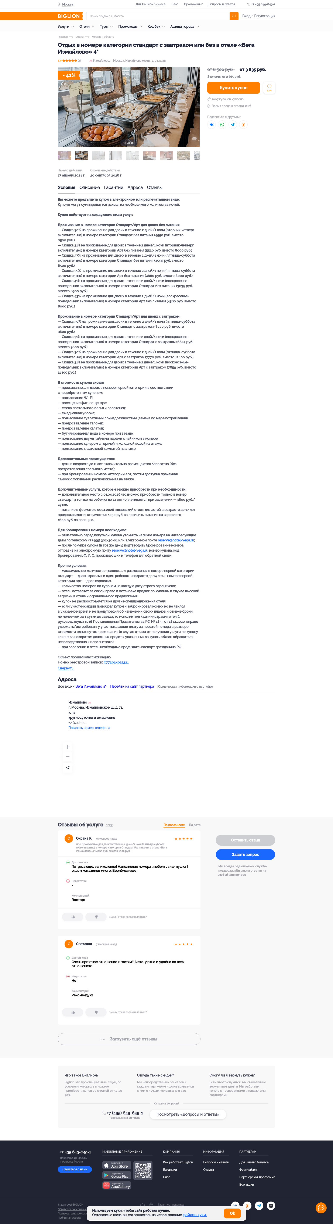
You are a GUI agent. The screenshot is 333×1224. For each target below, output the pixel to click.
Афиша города (185, 27)
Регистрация (264, 16)
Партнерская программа (257, 1177)
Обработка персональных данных (78, 1209)
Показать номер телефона (89, 728)
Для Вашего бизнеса (150, 4)
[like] (72, 917)
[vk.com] (235, 1206)
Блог (174, 4)
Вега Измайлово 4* (90, 686)
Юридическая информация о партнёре (185, 686)
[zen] (271, 1206)
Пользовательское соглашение (77, 1213)
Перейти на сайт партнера (132, 686)
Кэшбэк (157, 27)
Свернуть (65, 668)
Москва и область (99, 36)
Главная (63, 36)
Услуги (67, 27)
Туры (107, 27)
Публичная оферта (69, 1217)
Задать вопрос (245, 854)
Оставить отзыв (245, 840)
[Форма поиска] (162, 16)
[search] (234, 16)
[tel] (259, 1206)
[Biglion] (70, 16)
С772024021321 (116, 662)
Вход (246, 16)
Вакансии (170, 1169)
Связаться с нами (74, 1169)
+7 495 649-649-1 (263, 4)
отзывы (129, 1039)
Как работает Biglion (178, 1162)
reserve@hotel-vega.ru (176, 540)
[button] (64, 155)
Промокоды (131, 27)
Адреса (135, 187)
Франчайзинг (193, 4)
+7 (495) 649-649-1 (125, 1113)
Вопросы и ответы (222, 4)
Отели (87, 27)
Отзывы (154, 187)
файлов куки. (195, 1215)
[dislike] (96, 917)
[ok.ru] (247, 1206)
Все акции (246, 1184)
